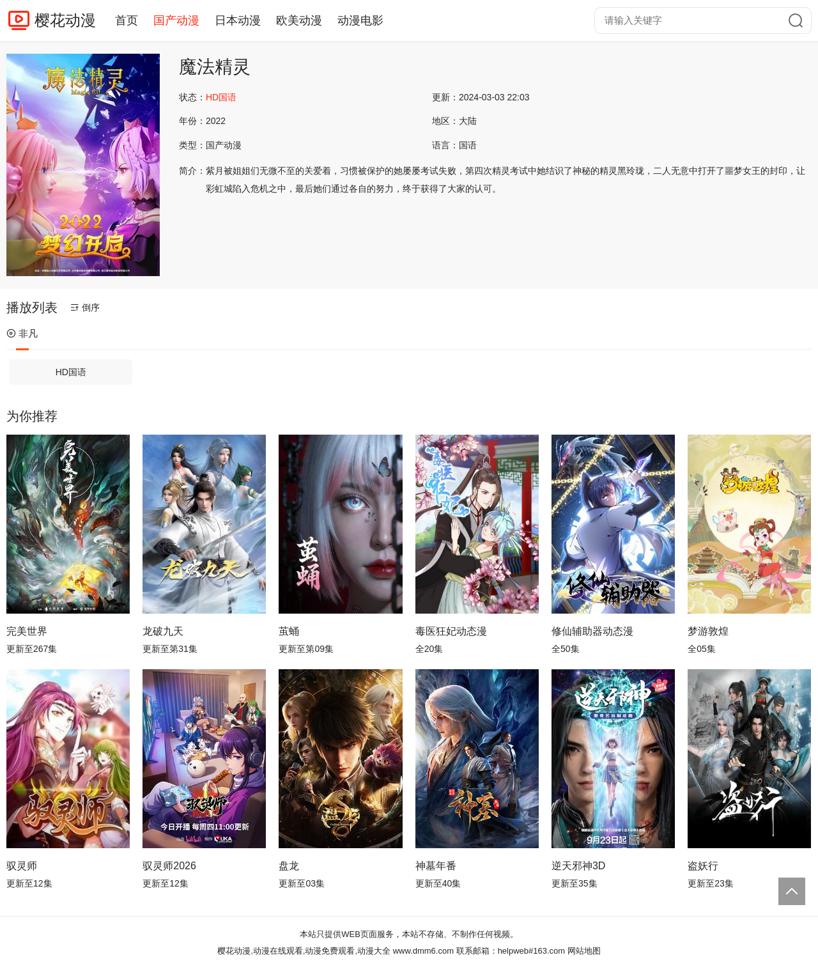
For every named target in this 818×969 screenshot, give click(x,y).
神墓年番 (435, 865)
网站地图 (584, 951)
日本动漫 (238, 20)
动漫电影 (360, 20)
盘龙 (289, 865)
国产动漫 (176, 20)
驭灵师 (21, 865)
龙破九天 (163, 631)
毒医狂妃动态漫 (451, 631)
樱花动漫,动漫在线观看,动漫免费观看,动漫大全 (303, 951)
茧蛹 (289, 631)
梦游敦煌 (708, 631)
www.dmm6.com (423, 951)
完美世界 (26, 631)
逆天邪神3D (578, 865)
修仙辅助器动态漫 (592, 631)
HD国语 (71, 372)
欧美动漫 (299, 20)
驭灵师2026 (169, 865)
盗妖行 (703, 865)
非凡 (22, 333)
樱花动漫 (65, 20)
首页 (126, 20)
